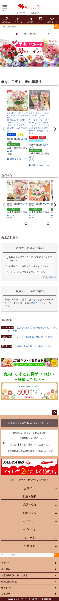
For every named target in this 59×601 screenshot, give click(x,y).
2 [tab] (25, 69)
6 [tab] (34, 69)
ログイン (5, 563)
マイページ (19, 20)
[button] (3, 129)
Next (55, 55)
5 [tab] (32, 69)
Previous (4, 55)
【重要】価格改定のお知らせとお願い (26, 346)
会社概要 (29, 545)
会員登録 (30, 20)
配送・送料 (29, 496)
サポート (29, 537)
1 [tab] (23, 69)
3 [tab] (27, 69)
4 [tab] (30, 69)
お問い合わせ (52, 20)
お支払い (29, 488)
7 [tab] (36, 69)
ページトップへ (54, 412)
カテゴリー (29, 521)
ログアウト (6, 594)
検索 (56, 26)
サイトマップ (7, 587)
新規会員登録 (49, 277)
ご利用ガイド (35, 303)
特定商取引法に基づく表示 (14, 575)
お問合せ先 (29, 513)
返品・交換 (29, 504)
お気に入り (6, 20)
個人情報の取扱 (9, 581)
